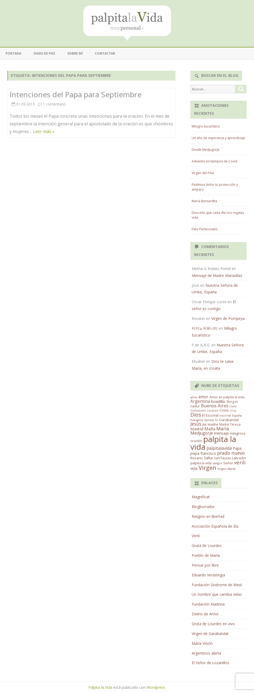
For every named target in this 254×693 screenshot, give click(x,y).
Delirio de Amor (205, 613)
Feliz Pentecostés (204, 229)
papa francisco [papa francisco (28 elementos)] (203, 453)
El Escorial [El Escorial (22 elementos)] (210, 415)
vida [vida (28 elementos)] (194, 468)
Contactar (105, 53)
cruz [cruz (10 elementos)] (233, 410)
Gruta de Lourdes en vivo (213, 623)
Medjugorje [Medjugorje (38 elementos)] (201, 433)
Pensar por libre (205, 565)
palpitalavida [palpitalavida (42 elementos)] (219, 448)
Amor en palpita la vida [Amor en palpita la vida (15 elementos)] (226, 397)
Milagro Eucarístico (206, 126)
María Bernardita (204, 201)
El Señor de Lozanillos (210, 662)
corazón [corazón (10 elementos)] (212, 410)
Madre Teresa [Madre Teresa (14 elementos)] (229, 424)
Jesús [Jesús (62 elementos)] (195, 424)
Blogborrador (203, 506)
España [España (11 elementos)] (237, 415)
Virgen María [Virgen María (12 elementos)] (226, 469)
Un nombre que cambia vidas (217, 594)
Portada (13, 53)
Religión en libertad (208, 516)
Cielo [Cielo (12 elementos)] (233, 406)
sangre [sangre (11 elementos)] (217, 463)
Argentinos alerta (206, 653)
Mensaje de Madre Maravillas (217, 275)
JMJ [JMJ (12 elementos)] (204, 424)
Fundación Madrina (208, 604)
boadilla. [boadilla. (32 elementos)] (218, 401)
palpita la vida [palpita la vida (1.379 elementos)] (213, 443)
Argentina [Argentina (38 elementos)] (200, 401)
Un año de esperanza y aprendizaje (218, 138)
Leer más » (43, 131)
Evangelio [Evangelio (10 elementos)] (196, 420)
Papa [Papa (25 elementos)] (237, 448)
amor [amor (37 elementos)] (203, 397)
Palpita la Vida (100, 687)
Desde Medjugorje (206, 149)
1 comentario (54, 104)
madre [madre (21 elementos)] (213, 424)
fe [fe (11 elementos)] (216, 420)
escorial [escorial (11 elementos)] (225, 415)
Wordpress (156, 687)
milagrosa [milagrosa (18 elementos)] (237, 433)
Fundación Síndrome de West (217, 584)
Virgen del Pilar (203, 173)
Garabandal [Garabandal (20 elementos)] (229, 419)
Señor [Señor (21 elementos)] (228, 463)
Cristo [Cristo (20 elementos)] (224, 410)
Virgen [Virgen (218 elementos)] (207, 468)
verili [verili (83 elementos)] (240, 462)
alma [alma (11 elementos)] (193, 397)
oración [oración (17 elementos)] (196, 441)
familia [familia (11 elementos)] (209, 420)
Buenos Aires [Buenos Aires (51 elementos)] (214, 406)
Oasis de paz (44, 53)
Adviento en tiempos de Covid (214, 161)
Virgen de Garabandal (210, 633)
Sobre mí (75, 53)
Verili (196, 535)
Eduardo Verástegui (208, 574)
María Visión (202, 643)
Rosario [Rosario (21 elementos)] (196, 458)
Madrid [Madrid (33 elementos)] (196, 428)
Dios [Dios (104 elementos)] (195, 414)
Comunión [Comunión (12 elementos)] (198, 410)
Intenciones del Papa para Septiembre (76, 94)
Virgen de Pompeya (228, 318)
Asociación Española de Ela (215, 526)
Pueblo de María (206, 555)
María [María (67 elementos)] (222, 428)
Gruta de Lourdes (207, 545)
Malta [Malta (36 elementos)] (209, 429)
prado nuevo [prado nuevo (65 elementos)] (231, 453)
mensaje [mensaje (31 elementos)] (221, 433)
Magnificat (201, 496)
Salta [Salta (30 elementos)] (208, 457)
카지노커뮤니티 (205, 328)
